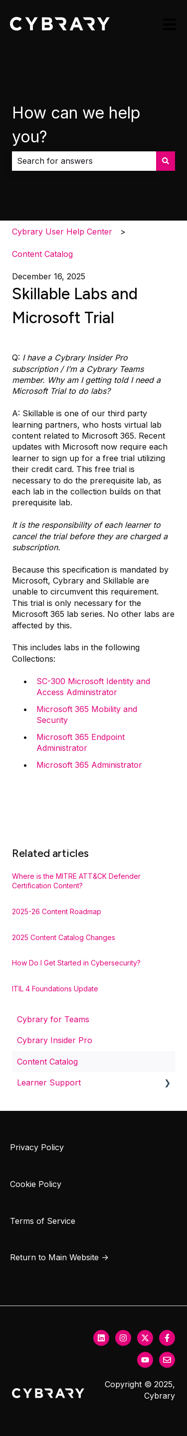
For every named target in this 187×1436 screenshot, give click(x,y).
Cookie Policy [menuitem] (35, 1184)
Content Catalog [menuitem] (47, 1062)
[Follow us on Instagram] (123, 1338)
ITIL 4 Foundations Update (55, 988)
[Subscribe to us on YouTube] (145, 1360)
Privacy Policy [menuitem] (37, 1147)
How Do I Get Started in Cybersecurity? (76, 962)
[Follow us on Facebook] (167, 1338)
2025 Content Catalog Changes (63, 937)
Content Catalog (42, 254)
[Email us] (167, 1360)
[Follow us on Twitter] (145, 1338)
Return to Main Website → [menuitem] (59, 1257)
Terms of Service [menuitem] (42, 1221)
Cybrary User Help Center (62, 232)
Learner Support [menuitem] (49, 1082)
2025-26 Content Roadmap (56, 911)
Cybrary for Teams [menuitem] (53, 1019)
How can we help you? (76, 124)
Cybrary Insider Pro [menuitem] (54, 1040)
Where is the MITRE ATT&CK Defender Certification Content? (76, 881)
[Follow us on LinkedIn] (101, 1338)
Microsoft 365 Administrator (89, 765)
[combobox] (84, 160)
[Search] (165, 160)
